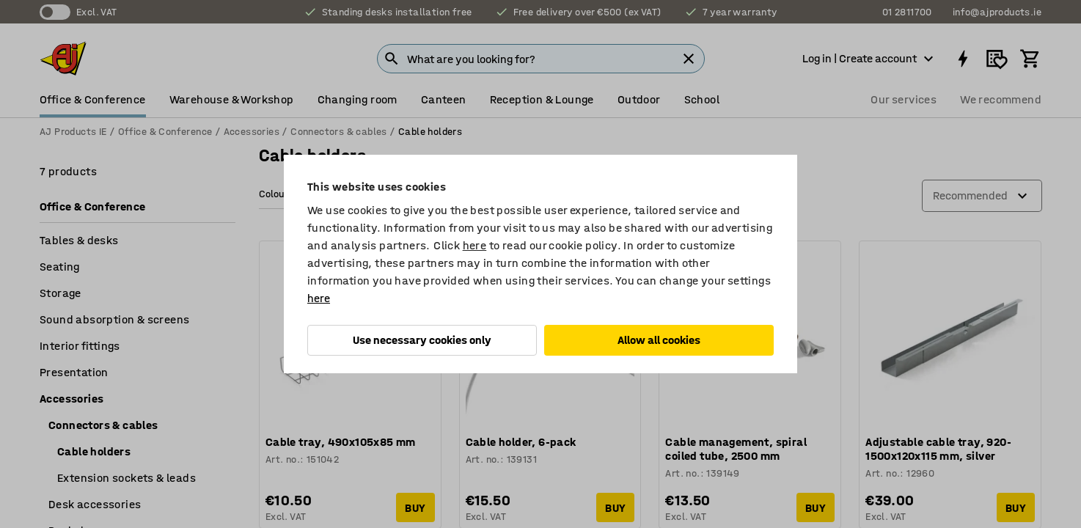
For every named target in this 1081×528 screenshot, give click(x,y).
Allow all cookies (659, 340)
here (475, 245)
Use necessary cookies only (422, 340)
